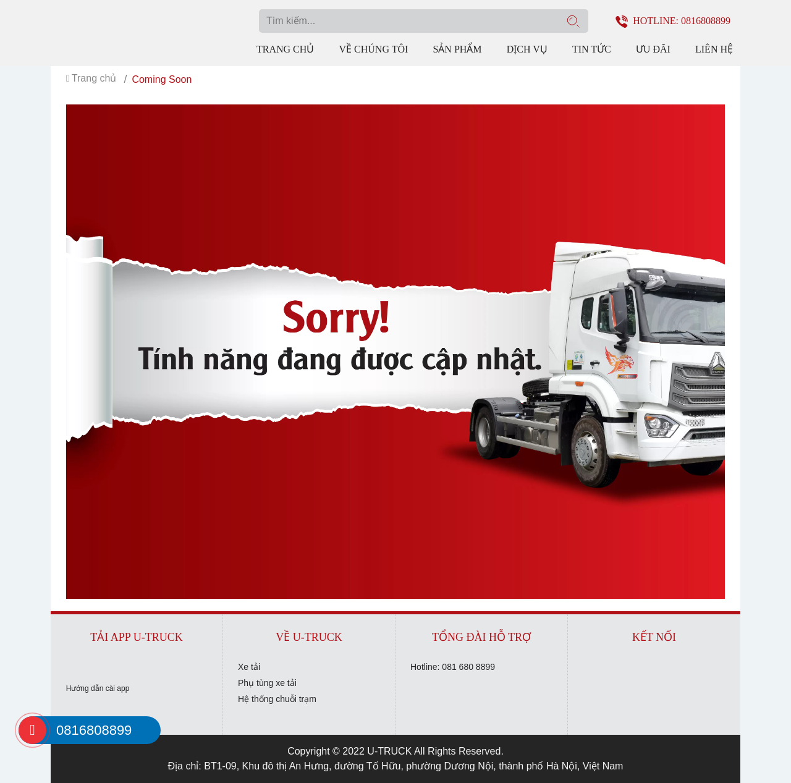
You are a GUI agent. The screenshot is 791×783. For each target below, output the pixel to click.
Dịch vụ (527, 49)
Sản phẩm (457, 49)
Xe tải (249, 667)
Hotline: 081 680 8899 (452, 667)
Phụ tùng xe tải (267, 683)
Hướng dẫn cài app (98, 688)
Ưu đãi (653, 49)
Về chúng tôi (373, 49)
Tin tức (591, 49)
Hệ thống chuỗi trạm (277, 699)
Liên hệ (714, 49)
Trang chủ (285, 49)
